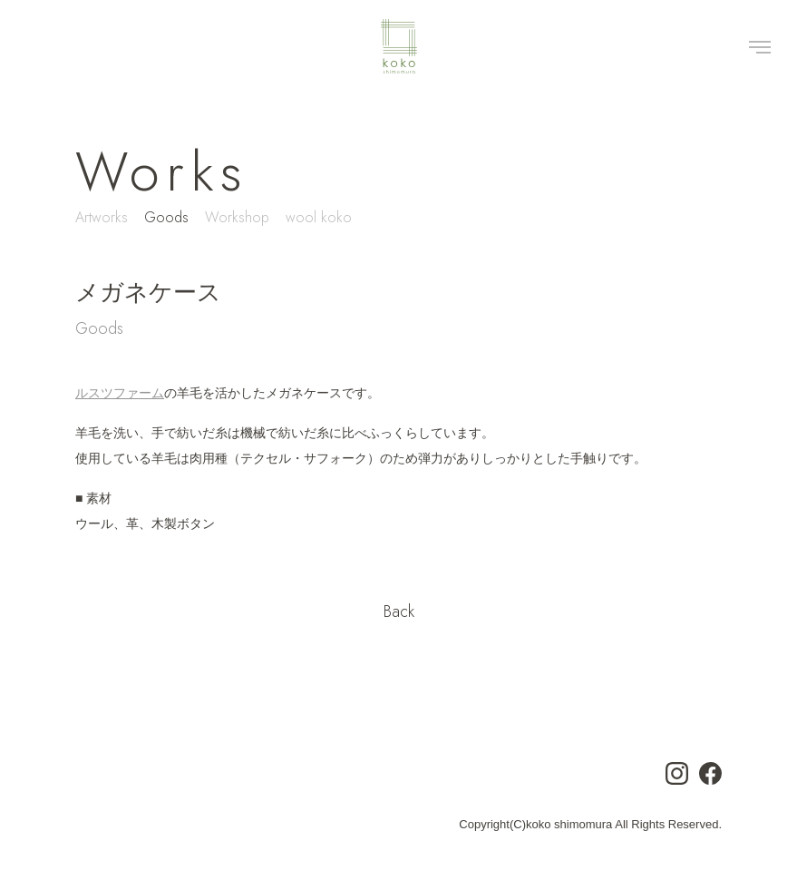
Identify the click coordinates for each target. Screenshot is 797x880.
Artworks (101, 217)
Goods (166, 217)
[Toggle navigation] (759, 46)
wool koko (319, 217)
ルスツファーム (119, 393)
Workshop (237, 217)
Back (399, 611)
